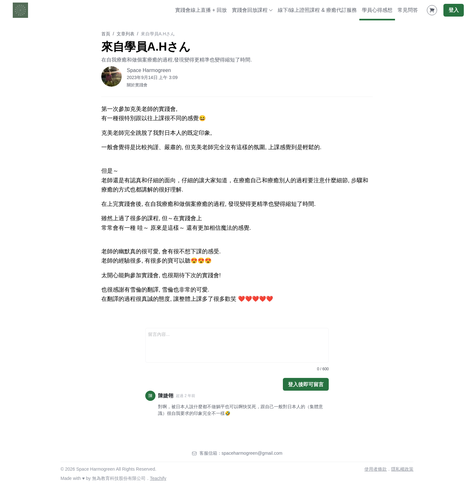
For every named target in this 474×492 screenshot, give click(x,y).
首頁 (105, 33)
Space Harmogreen (149, 70)
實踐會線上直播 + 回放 (201, 10)
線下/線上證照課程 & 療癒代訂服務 (317, 10)
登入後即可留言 (306, 384)
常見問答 (408, 10)
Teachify (158, 478)
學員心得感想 (377, 10)
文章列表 (125, 33)
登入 (454, 10)
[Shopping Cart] (432, 10)
